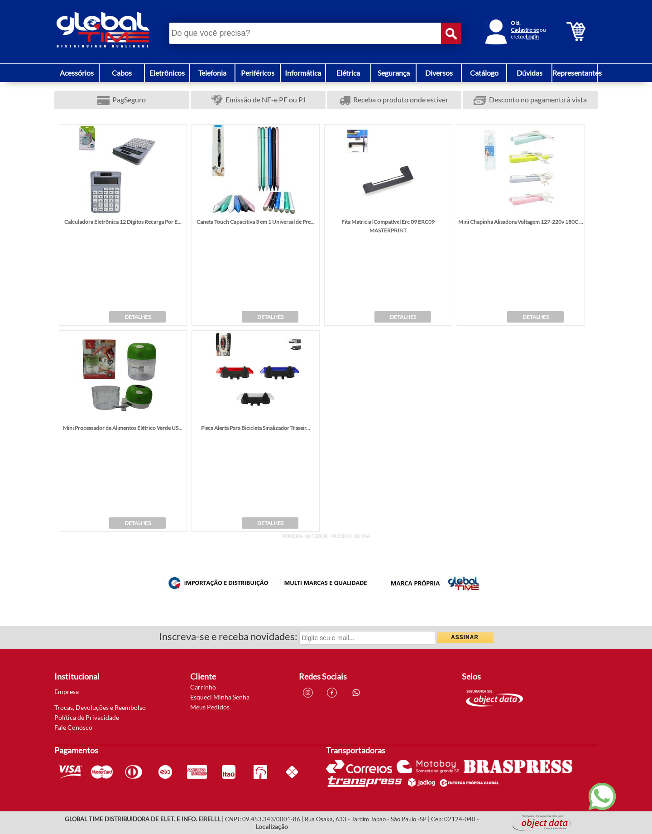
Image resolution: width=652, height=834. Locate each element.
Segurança (394, 72)
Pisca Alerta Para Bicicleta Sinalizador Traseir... (255, 427)
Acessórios (77, 72)
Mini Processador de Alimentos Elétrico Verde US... (122, 427)
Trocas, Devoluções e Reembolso (100, 707)
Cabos (122, 72)
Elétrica (348, 72)
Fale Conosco (73, 727)
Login (532, 36)
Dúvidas (529, 72)
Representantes (577, 72)
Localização (271, 826)
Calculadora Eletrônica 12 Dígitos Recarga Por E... (123, 221)
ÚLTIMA (362, 536)
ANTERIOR (316, 536)
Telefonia (212, 72)
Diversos (439, 72)
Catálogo (484, 72)
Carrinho (203, 687)
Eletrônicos (167, 72)
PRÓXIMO (341, 536)
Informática (303, 72)
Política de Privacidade (86, 717)
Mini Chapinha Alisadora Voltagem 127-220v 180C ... (520, 221)
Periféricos (257, 72)
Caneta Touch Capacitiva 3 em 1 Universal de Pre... (256, 221)
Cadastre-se (525, 29)
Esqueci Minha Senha (219, 697)
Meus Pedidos (210, 707)
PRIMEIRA (292, 536)
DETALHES (138, 316)
